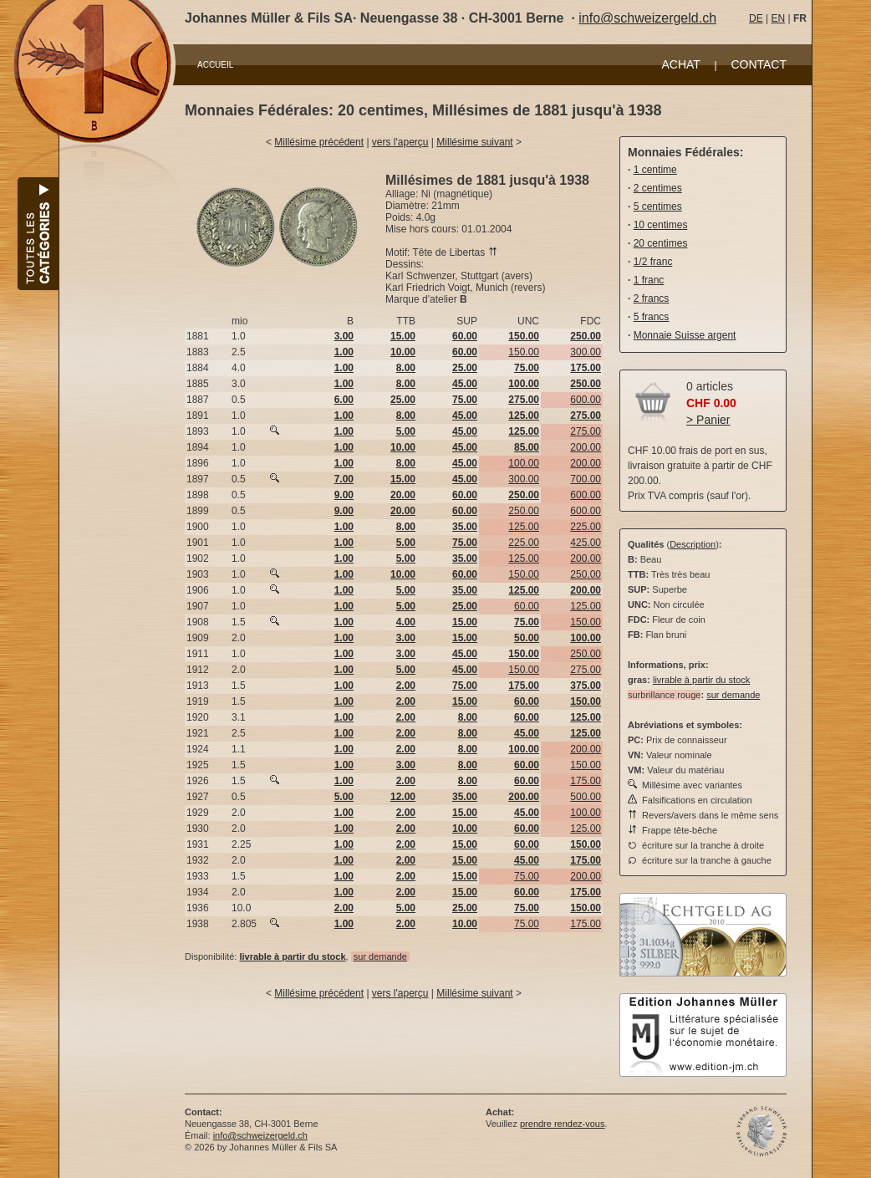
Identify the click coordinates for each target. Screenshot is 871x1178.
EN (778, 18)
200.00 (585, 447)
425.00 (585, 542)
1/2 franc (653, 262)
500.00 (585, 797)
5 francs (652, 317)
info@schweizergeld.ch (647, 18)
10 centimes (661, 225)
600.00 (585, 399)
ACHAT (680, 64)
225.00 (585, 527)
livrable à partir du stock (701, 680)
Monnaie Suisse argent (685, 335)
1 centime (655, 170)
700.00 (585, 479)
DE (756, 18)
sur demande (380, 956)
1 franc (649, 280)
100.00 (523, 463)
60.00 (526, 606)
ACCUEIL (215, 64)
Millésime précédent (319, 142)
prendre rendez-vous (562, 1124)
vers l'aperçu (400, 142)
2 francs (652, 298)
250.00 (523, 511)
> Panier (708, 419)
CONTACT (759, 64)
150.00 (523, 352)
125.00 (523, 527)
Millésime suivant (474, 142)
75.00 (526, 876)
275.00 (585, 431)
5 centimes (658, 206)
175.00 (585, 781)
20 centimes (661, 243)
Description (693, 544)
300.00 (585, 352)
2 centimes (658, 188)
